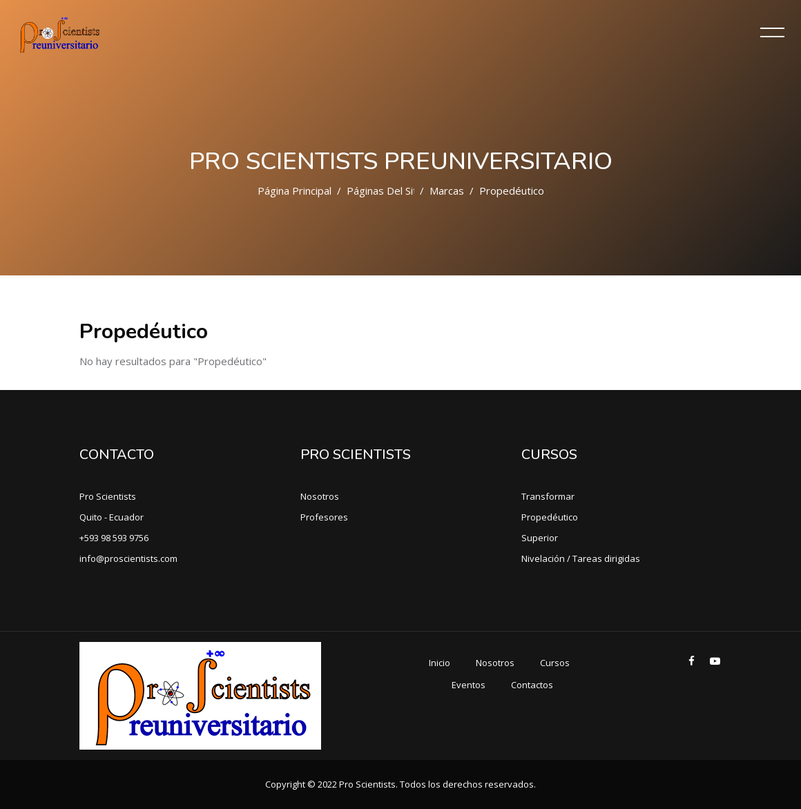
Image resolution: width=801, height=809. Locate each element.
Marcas (447, 190)
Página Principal (294, 190)
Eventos (468, 685)
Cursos (555, 662)
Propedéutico (549, 517)
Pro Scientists (107, 496)
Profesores (324, 517)
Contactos (532, 685)
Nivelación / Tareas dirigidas (580, 558)
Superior (539, 538)
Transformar (548, 496)
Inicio (439, 662)
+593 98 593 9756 (113, 538)
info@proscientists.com (128, 558)
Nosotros (319, 496)
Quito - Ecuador (111, 517)
